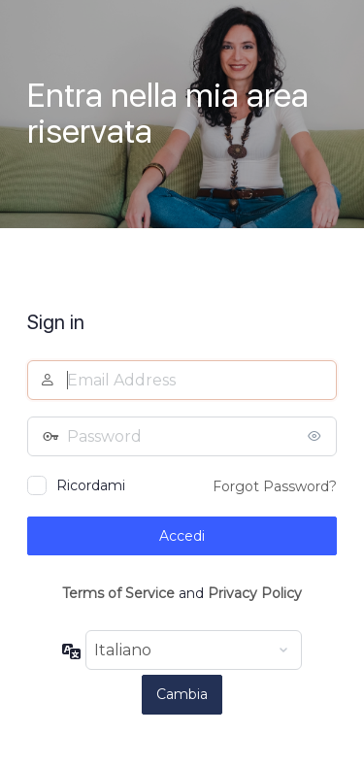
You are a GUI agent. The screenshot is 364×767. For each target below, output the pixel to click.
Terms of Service (118, 593)
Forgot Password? (275, 486)
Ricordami (90, 485)
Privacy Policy (255, 593)
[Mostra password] (317, 436)
